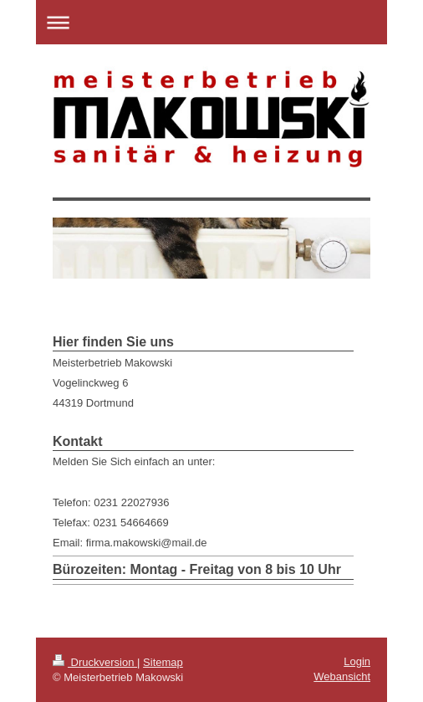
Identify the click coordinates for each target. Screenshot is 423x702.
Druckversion (95, 662)
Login (357, 661)
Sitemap (163, 662)
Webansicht (341, 676)
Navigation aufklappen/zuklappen (211, 22)
